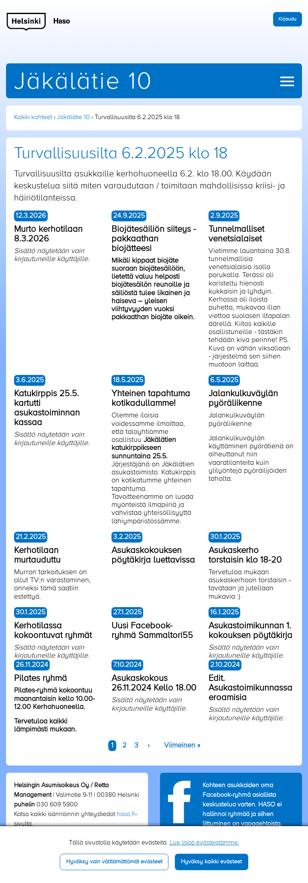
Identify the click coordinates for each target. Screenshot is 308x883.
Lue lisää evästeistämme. (204, 843)
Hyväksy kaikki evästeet (211, 862)
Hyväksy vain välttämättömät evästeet (114, 862)
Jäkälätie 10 (83, 82)
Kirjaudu (287, 19)
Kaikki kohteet (33, 117)
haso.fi (126, 814)
